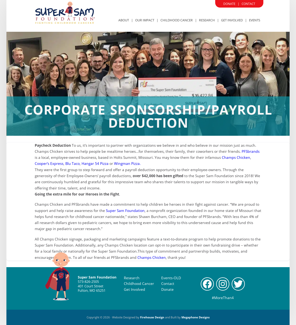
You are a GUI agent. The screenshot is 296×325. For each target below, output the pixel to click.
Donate (229, 4)
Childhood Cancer (139, 283)
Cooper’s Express (49, 163)
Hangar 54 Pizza (95, 163)
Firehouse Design (152, 317)
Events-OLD (171, 277)
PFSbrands (251, 151)
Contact (248, 4)
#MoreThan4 (223, 297)
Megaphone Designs (195, 317)
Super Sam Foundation (125, 210)
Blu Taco (72, 163)
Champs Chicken (236, 157)
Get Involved (134, 289)
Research (132, 277)
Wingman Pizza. (127, 163)
